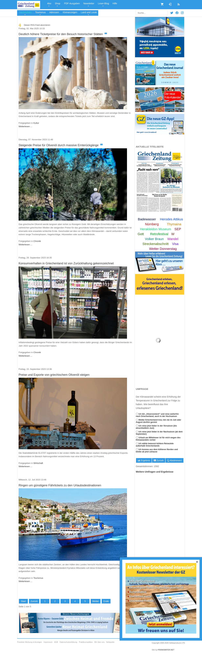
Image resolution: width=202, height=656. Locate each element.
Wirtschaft (38, 463)
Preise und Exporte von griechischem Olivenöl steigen (54, 374)
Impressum (48, 642)
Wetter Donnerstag (163, 248)
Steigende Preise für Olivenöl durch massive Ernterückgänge (61, 145)
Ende (106, 601)
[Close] (197, 562)
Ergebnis (144, 460)
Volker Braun (154, 239)
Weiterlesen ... (25, 126)
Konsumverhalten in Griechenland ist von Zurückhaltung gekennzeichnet (66, 263)
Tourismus (38, 578)
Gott (141, 234)
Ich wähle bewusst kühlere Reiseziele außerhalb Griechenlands (155, 444)
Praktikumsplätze (86, 642)
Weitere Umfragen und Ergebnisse (154, 471)
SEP (178, 229)
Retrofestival (159, 234)
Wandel (172, 239)
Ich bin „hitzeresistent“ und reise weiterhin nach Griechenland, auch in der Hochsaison (157, 415)
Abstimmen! (174, 460)
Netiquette (110, 642)
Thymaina (174, 224)
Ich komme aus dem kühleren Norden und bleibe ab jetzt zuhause (157, 450)
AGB (56, 642)
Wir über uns (99, 642)
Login (169, 3)
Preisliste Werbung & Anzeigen (29, 642)
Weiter (95, 601)
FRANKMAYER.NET (166, 650)
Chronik (37, 241)
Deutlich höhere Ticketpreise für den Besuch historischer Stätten (63, 34)
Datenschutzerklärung (68, 642)
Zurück (159, 460)
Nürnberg (152, 224)
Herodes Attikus (171, 219)
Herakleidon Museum (155, 229)
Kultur (36, 123)
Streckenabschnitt (155, 243)
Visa (175, 243)
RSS (177, 3)
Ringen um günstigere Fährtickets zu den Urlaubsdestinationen (60, 485)
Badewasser (147, 219)
